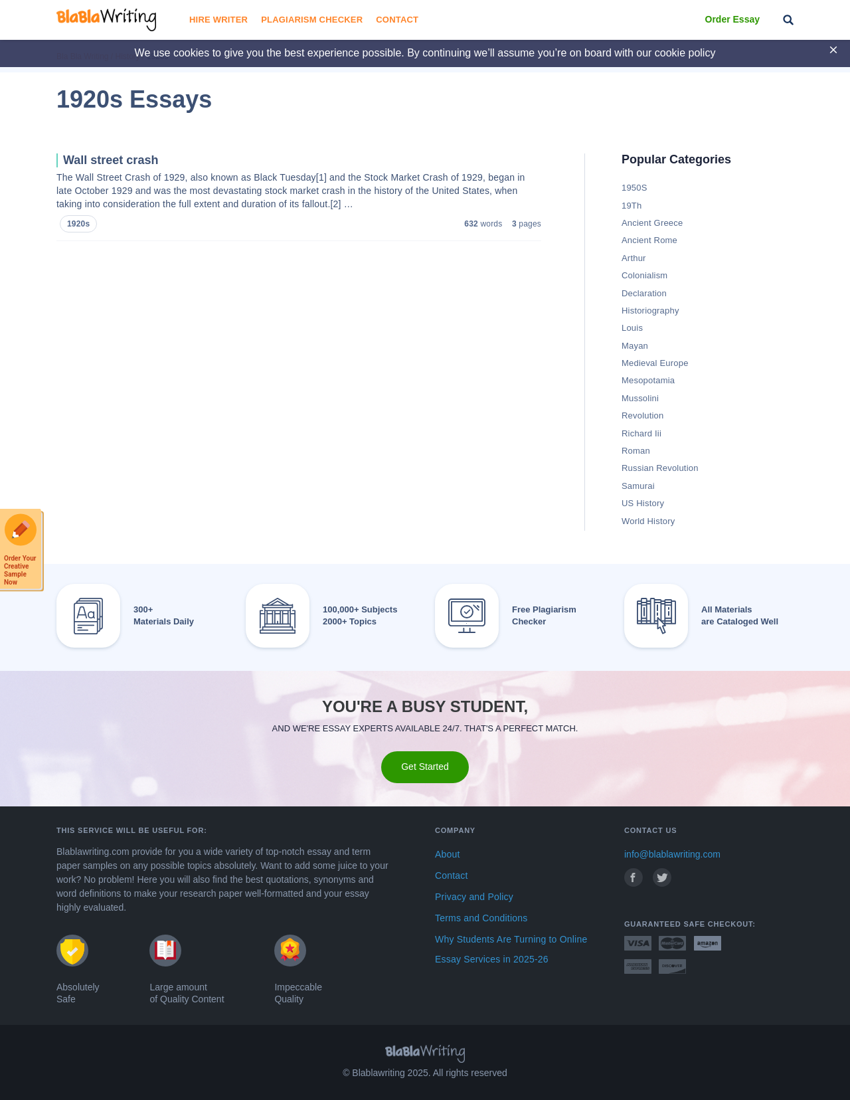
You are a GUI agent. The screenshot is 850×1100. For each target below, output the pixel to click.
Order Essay (732, 19)
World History (648, 521)
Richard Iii (641, 433)
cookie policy (685, 52)
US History (643, 503)
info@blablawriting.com (672, 854)
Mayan (635, 346)
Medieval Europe (655, 363)
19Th (631, 206)
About (447, 854)
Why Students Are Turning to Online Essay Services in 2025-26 (511, 949)
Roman (636, 451)
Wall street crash (110, 160)
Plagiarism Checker (312, 20)
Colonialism (644, 275)
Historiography (650, 311)
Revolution (642, 415)
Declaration (644, 293)
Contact (397, 20)
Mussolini (640, 398)
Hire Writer (218, 20)
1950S (634, 188)
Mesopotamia (648, 380)
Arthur (634, 258)
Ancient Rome (649, 240)
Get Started (425, 766)
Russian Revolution (660, 468)
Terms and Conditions (481, 918)
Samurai (638, 486)
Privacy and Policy (474, 896)
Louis (632, 328)
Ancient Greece (652, 223)
